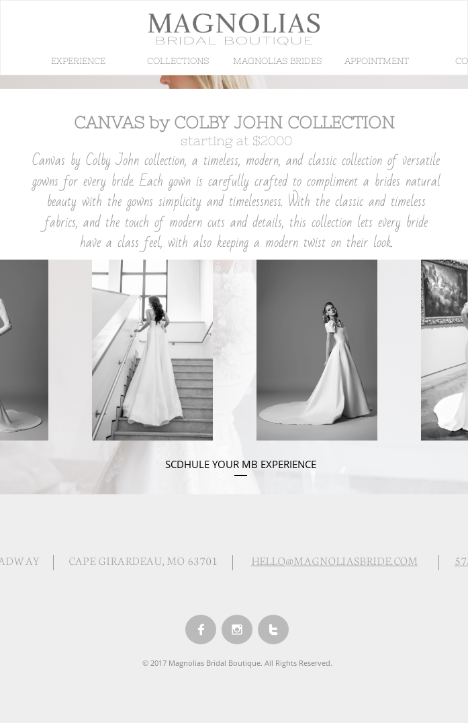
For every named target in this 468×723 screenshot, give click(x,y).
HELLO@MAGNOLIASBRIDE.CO (329, 560)
